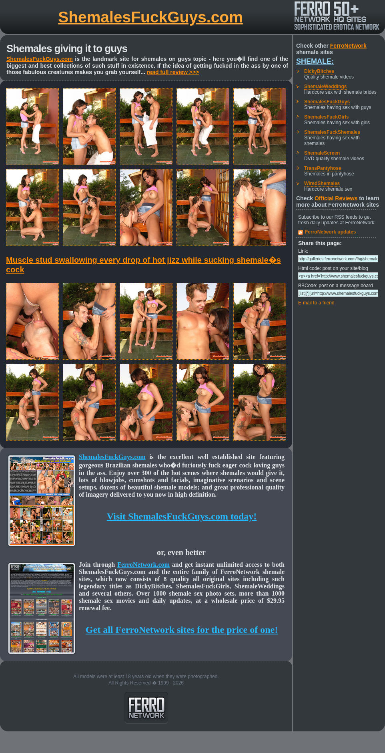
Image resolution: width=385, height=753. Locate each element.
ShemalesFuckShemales (332, 132)
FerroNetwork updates (330, 232)
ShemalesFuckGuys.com (150, 17)
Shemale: (315, 61)
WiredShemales (322, 183)
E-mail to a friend (316, 303)
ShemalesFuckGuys (327, 102)
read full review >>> (173, 72)
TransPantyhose (322, 168)
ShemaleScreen (322, 153)
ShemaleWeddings (325, 86)
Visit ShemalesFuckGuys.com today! (182, 516)
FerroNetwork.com (143, 564)
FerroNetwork (348, 45)
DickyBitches (319, 71)
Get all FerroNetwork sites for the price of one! (182, 629)
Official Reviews (336, 198)
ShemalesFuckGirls (326, 117)
